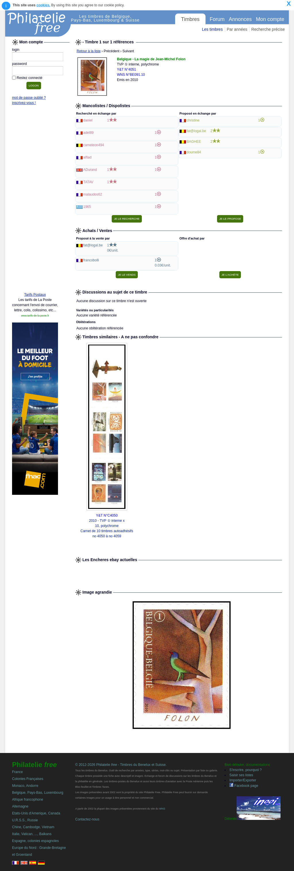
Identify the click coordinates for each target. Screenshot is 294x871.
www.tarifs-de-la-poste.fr (35, 315)
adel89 (88, 133)
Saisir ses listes (241, 775)
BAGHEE (194, 142)
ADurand (90, 170)
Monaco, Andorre (25, 786)
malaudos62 (92, 194)
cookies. (43, 5)
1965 (87, 207)
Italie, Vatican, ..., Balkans (31, 834)
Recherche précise (268, 29)
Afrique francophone (27, 799)
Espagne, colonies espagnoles (35, 841)
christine (193, 120)
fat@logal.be (196, 131)
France (17, 772)
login (15, 50)
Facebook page (243, 786)
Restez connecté (29, 78)
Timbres (190, 19)
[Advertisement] (35, 200)
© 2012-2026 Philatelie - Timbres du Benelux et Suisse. (121, 765)
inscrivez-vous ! (24, 103)
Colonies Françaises (27, 779)
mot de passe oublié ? (29, 98)
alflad (87, 157)
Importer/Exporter (242, 780)
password (19, 64)
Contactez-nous (87, 819)
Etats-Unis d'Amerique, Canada (36, 813)
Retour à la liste (88, 51)
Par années (237, 29)
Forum (217, 19)
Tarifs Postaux (35, 295)
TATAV (88, 182)
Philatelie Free (38, 23)
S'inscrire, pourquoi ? (245, 770)
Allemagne (20, 806)
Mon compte (270, 19)
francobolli (91, 260)
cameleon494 (93, 145)
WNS (162, 808)
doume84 (194, 152)
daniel (87, 120)
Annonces (240, 19)
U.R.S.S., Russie (25, 820)
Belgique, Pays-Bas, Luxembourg (37, 793)
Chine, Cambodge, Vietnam (33, 827)
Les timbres (212, 29)
